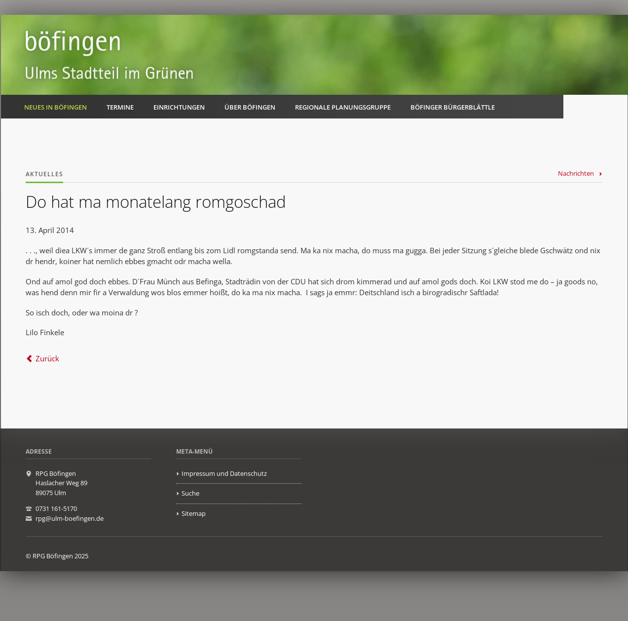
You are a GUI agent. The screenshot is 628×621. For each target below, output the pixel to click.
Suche (190, 493)
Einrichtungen (179, 107)
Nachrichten (576, 173)
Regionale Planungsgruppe (343, 107)
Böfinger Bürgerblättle (452, 107)
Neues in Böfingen (55, 107)
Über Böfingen (249, 107)
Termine (120, 107)
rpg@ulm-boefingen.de (70, 518)
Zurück (47, 358)
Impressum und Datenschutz (224, 473)
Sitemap (194, 513)
